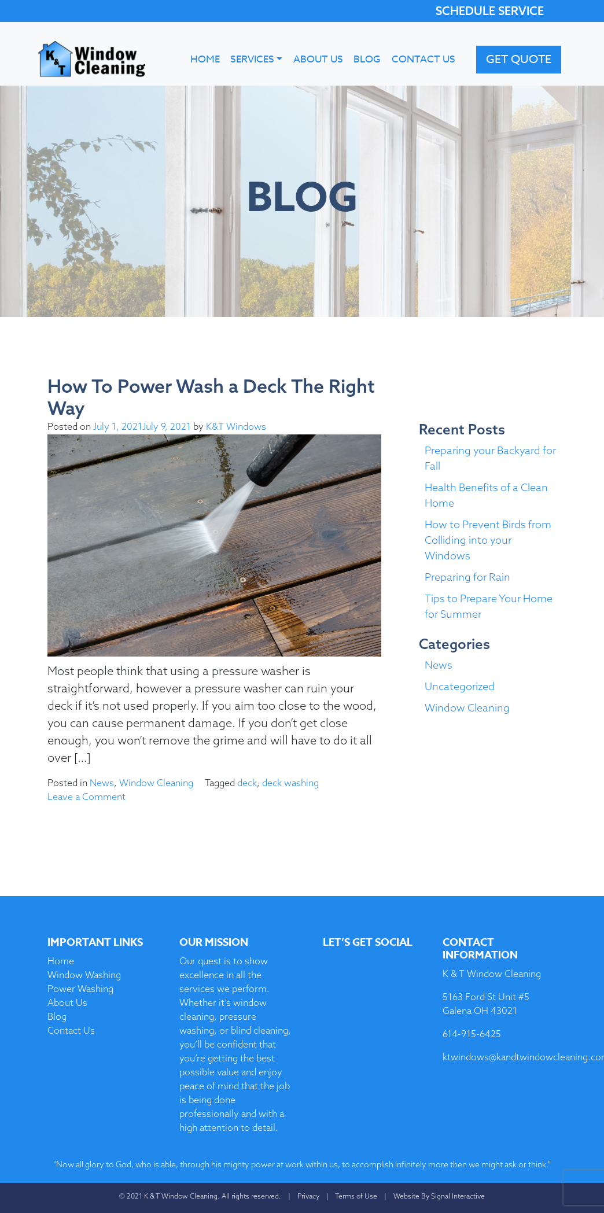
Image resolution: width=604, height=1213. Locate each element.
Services (252, 59)
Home (205, 59)
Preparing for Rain (467, 577)
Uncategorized (460, 686)
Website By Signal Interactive (439, 1196)
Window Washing (84, 974)
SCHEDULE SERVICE (490, 10)
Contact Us (423, 59)
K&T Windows (236, 426)
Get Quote (518, 59)
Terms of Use (356, 1196)
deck (247, 782)
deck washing (290, 782)
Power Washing (80, 988)
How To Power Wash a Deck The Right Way (211, 396)
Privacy (308, 1196)
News (102, 782)
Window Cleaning (156, 782)
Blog (367, 59)
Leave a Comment (86, 796)
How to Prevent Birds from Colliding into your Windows (488, 540)
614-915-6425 (472, 1033)
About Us (318, 59)
